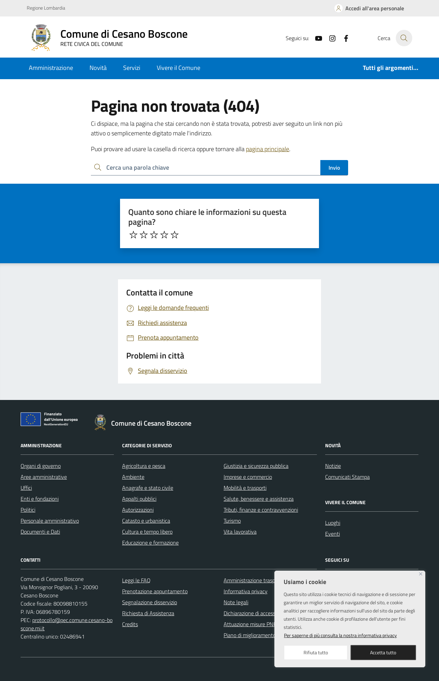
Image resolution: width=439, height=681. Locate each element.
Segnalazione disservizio (149, 602)
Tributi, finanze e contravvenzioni (261, 510)
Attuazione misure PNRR (252, 624)
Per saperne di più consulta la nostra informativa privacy (340, 635)
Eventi (332, 534)
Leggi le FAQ (136, 580)
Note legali (236, 602)
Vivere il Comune (178, 67)
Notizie (333, 466)
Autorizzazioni (138, 510)
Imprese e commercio (248, 477)
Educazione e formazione (150, 542)
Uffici (26, 488)
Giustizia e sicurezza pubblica (256, 466)
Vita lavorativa (240, 531)
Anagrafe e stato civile (147, 488)
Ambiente (133, 477)
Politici (28, 510)
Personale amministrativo (50, 520)
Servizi (131, 67)
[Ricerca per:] (205, 167)
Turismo (232, 520)
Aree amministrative (44, 477)
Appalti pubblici (139, 499)
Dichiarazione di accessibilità (255, 613)
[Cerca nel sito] (404, 38)
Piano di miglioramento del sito (259, 635)
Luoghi (332, 523)
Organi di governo (41, 466)
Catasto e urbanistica (146, 520)
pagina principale (267, 149)
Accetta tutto (383, 652)
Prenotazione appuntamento (155, 591)
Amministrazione (51, 67)
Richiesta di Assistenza (148, 613)
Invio (334, 167)
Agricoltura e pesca (143, 466)
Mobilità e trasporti (245, 488)
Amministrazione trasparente (257, 580)
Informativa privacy (246, 591)
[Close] (420, 573)
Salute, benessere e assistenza (259, 499)
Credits (130, 624)
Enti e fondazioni (40, 499)
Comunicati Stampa (347, 477)
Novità (98, 67)
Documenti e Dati (40, 531)
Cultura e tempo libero (147, 531)
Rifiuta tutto (316, 652)
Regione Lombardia (46, 7)
